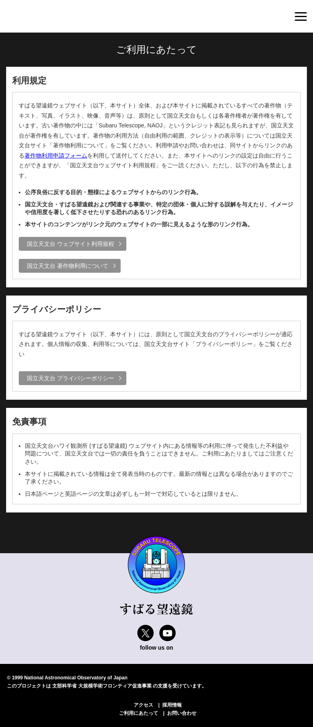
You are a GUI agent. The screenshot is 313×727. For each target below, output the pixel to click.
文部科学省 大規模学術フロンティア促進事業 (101, 686)
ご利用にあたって (138, 713)
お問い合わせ (181, 713)
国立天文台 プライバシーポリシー (70, 378)
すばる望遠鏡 (41, 16)
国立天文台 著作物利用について (67, 266)
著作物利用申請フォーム (55, 155)
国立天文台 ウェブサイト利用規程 (70, 244)
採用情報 (172, 705)
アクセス (143, 705)
